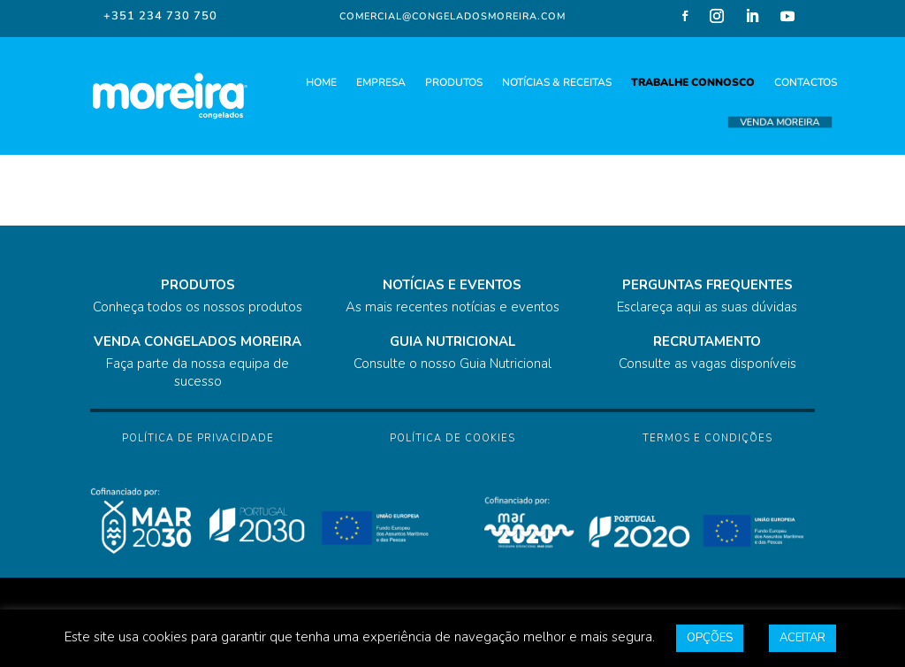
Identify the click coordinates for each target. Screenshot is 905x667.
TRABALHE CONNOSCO (693, 82)
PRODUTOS (454, 82)
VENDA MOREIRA (780, 122)
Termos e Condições (707, 438)
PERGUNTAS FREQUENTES (707, 285)
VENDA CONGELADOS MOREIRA (197, 341)
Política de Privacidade (198, 438)
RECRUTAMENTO (707, 341)
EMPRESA (381, 82)
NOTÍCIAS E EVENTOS (452, 285)
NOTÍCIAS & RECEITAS (557, 82)
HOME (321, 82)
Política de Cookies (452, 438)
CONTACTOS (805, 82)
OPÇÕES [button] (710, 638)
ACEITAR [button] (802, 638)
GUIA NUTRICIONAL (452, 341)
